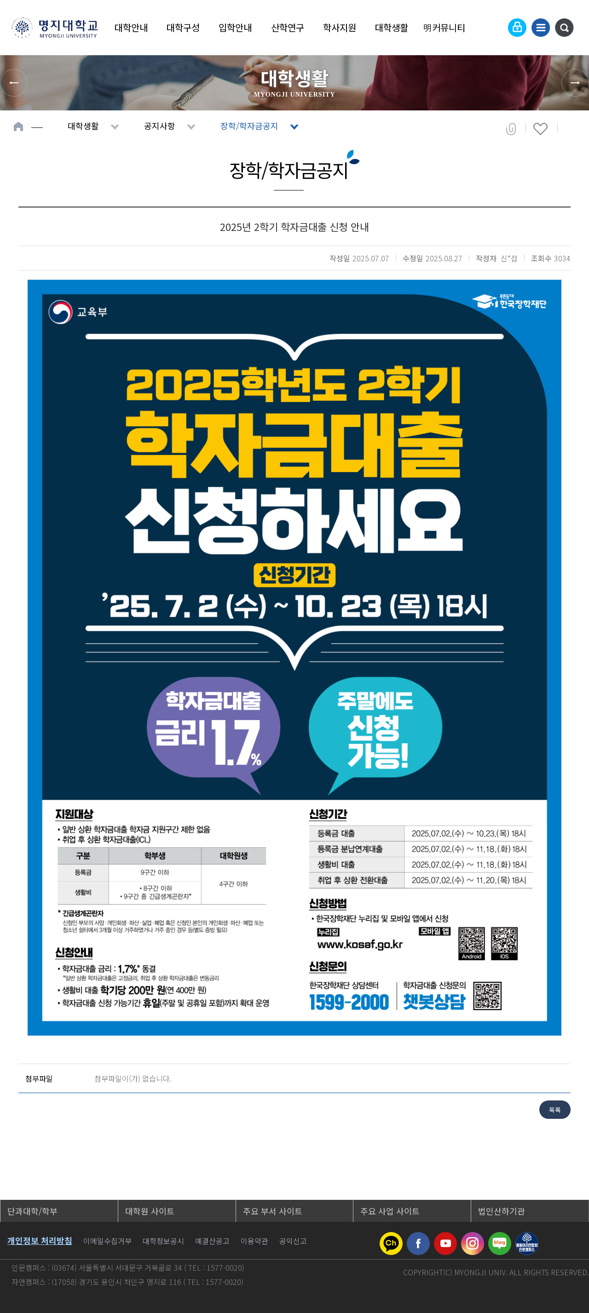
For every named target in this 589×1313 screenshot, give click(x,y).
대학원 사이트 (149, 1211)
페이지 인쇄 (571, 129)
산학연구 (287, 27)
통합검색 (564, 27)
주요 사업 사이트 (390, 1211)
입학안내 (235, 27)
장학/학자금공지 (249, 126)
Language (494, 27)
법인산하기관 (501, 1211)
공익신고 (293, 1240)
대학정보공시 (163, 1240)
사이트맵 (540, 27)
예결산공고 (212, 1240)
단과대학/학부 (32, 1211)
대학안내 (131, 27)
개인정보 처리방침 (39, 1240)
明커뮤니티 (444, 27)
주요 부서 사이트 (272, 1211)
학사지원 (339, 27)
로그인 (517, 27)
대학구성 (183, 27)
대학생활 (391, 27)
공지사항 (160, 126)
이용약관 (254, 1240)
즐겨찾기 (540, 129)
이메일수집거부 (107, 1240)
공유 (511, 129)
